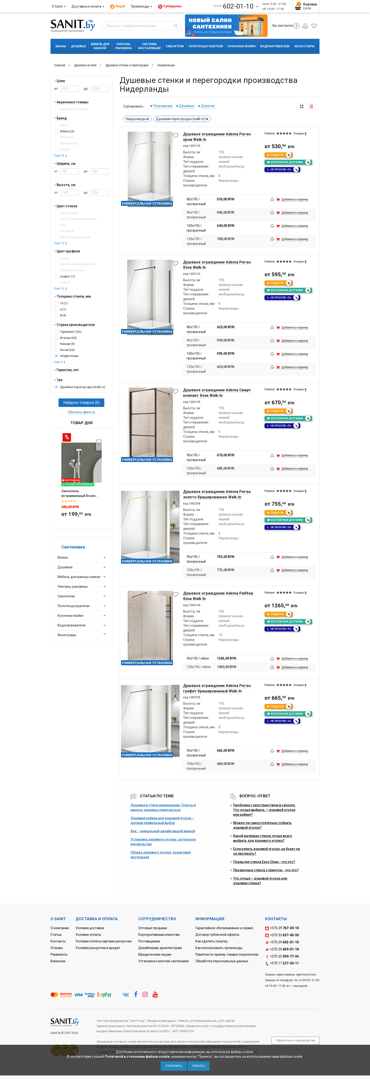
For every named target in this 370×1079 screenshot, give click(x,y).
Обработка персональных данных (221, 961)
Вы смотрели (286, 26)
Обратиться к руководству (295, 1040)
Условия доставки (90, 928)
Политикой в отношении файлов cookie (137, 1056)
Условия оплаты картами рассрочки (104, 941)
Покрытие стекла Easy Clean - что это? (264, 862)
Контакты (58, 941)
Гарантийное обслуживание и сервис (224, 928)
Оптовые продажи (152, 928)
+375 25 (282, 956)
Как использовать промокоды (218, 948)
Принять (198, 1066)
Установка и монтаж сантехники (163, 961)
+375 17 (282, 963)
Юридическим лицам (154, 954)
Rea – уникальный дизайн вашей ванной (162, 831)
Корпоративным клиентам (159, 935)
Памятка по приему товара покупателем (226, 954)
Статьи (56, 935)
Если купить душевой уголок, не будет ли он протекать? (266, 851)
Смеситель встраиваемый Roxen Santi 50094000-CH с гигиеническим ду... (78, 466)
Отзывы (56, 948)
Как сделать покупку (211, 941)
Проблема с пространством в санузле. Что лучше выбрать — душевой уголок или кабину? (264, 809)
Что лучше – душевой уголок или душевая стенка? (260, 880)
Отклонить (173, 1066)
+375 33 (282, 935)
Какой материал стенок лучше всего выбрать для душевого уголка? (262, 838)
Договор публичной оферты (217, 935)
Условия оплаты (88, 935)
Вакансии (57, 961)
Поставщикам (149, 941)
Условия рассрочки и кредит (98, 948)
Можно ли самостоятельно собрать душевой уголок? (262, 825)
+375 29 (282, 928)
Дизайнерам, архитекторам (160, 948)
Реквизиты (58, 954)
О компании (59, 928)
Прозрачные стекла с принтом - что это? (266, 870)
